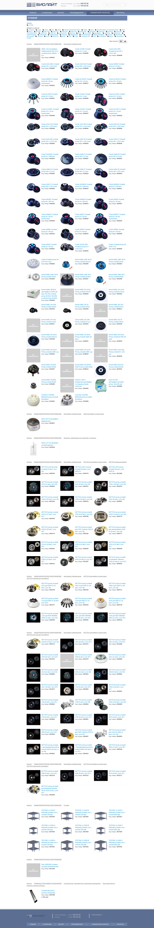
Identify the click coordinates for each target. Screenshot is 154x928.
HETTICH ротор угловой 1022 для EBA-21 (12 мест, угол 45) (49, 586)
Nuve (91, 30)
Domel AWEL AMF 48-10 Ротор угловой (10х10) (83, 261)
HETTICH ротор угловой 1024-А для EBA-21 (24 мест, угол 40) (83, 586)
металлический (85, 34)
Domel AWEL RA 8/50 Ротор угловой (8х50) (48, 381)
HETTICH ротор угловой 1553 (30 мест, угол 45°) (49, 656)
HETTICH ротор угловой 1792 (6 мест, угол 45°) (49, 701)
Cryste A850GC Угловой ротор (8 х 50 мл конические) (49, 81)
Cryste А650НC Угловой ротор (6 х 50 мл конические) (49, 217)
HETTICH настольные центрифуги (38, 635)
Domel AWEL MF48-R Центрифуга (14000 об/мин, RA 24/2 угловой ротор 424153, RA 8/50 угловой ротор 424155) (49, 294)
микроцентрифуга (98, 34)
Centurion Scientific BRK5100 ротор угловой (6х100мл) (49, 397)
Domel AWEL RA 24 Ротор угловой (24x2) (82, 306)
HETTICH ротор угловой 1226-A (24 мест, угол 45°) (83, 544)
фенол (110, 36)
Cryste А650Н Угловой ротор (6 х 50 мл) (116, 200)
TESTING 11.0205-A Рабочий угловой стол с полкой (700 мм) (49, 827)
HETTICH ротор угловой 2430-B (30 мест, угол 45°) (49, 529)
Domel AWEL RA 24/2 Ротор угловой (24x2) (116, 306)
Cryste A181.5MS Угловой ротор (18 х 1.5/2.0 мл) (50, 65)
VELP (122, 30)
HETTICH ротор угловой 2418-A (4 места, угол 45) (117, 513)
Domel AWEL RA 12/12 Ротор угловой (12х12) (116, 291)
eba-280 (37, 31)
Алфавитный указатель (100, 13)
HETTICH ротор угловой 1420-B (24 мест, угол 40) (50, 641)
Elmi (52, 30)
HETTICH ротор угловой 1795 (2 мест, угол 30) (83, 701)
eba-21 (30, 31)
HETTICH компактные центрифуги (38, 578)
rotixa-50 (109, 31)
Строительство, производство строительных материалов (82, 883)
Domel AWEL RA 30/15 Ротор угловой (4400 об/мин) (83, 337)
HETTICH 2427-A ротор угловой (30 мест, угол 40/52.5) (83, 469)
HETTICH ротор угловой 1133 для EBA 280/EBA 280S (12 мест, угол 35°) (49, 616)
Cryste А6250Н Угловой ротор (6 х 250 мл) (117, 185)
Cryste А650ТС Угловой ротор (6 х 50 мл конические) (117, 217)
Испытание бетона (109, 883)
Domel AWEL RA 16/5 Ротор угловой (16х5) (48, 306)
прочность (55, 36)
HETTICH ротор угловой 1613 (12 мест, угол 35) (49, 671)
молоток (109, 34)
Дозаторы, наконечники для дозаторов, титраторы (80, 438)
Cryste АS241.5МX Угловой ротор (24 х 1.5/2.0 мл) (82, 247)
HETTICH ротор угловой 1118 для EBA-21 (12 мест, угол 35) (83, 601)
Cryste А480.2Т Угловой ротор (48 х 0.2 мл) (83, 170)
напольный (118, 34)
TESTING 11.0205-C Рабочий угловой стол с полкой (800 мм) (117, 827)
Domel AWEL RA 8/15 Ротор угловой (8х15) (116, 366)
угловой (30, 25)
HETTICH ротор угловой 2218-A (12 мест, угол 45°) (49, 514)
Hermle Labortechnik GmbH (71, 30)
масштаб (63, 34)
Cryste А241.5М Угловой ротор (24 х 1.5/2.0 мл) (83, 125)
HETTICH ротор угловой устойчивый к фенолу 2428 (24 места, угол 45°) (117, 559)
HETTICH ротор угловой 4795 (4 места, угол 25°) (83, 716)
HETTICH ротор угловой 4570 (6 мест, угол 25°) (117, 772)
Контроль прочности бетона (36, 885)
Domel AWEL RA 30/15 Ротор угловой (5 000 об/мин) (117, 337)
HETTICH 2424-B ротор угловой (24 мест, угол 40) (49, 469)
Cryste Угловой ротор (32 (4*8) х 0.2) (117, 245)
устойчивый (101, 36)
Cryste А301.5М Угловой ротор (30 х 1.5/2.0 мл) (49, 140)
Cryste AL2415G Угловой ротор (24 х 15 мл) (117, 80)
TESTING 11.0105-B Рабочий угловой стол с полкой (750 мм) (83, 812)
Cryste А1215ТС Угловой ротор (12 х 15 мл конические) (117, 111)
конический (42, 34)
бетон (79, 33)
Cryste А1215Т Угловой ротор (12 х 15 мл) (83, 110)
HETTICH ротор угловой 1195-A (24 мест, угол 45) (83, 498)
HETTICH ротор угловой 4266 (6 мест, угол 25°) (83, 772)
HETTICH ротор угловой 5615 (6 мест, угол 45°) (117, 716)
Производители (76, 13)
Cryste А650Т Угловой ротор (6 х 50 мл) (82, 215)
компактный (116, 33)
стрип (75, 36)
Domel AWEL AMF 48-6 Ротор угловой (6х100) (83, 276)
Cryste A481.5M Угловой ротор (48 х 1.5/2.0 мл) (83, 65)
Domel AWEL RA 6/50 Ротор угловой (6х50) (48, 366)
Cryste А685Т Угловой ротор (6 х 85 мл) (82, 230)
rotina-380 (92, 31)
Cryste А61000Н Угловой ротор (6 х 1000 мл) (83, 185)
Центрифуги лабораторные (72, 44)
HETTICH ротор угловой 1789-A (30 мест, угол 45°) (117, 687)
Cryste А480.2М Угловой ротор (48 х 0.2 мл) (117, 155)
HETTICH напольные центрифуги (37, 766)
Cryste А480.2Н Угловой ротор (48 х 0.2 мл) (49, 170)
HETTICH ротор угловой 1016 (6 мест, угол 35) (83, 483)
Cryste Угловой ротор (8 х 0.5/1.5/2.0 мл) (50, 261)
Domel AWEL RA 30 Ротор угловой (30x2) (116, 321)
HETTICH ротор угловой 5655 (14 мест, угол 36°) (117, 746)
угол (93, 36)
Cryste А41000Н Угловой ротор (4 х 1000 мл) (49, 155)
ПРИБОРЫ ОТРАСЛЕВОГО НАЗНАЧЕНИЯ (47, 883)
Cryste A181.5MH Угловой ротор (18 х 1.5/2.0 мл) (115, 51)
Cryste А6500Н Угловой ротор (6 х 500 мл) (83, 200)
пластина (39, 36)
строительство (84, 36)
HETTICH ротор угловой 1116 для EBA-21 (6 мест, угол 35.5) (50, 601)
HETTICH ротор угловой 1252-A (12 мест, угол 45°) (117, 544)
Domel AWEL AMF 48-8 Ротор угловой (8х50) (116, 276)
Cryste (38, 30)
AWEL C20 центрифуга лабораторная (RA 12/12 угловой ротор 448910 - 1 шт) (50, 52)
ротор (63, 36)
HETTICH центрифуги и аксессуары (95, 462)
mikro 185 (46, 31)
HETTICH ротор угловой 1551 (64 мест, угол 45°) (83, 641)
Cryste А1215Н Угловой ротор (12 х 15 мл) (117, 95)
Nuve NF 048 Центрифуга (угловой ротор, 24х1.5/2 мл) (116, 382)
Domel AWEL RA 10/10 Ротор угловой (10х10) (82, 291)
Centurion (31, 30)
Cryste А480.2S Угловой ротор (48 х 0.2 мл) (83, 155)
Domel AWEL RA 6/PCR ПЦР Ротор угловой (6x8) (83, 366)
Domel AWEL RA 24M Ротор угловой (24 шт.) (83, 321)
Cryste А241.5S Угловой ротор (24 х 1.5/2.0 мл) (49, 125)
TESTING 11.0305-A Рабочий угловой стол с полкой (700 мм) (49, 842)
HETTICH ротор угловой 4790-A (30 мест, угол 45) (117, 701)
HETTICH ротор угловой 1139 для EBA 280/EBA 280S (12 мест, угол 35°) (117, 616)
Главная (32, 13)
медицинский (73, 34)
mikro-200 (64, 31)
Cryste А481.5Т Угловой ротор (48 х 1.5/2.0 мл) (49, 185)
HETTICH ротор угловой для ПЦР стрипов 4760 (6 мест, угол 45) (84, 732)
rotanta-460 (82, 31)
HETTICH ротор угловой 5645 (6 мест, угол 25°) (49, 731)
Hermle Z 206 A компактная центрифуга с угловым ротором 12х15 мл (83, 383)
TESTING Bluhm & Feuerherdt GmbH (107, 30)
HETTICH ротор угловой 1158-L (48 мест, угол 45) (117, 483)
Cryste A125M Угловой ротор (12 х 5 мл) (82, 50)
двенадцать (97, 33)
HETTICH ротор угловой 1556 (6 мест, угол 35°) (83, 656)
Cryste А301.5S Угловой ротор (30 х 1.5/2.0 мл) (117, 125)
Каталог (61, 13)
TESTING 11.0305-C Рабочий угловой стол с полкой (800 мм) (117, 842)
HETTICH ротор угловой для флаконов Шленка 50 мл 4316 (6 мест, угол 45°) (49, 789)
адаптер (71, 33)
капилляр (106, 33)
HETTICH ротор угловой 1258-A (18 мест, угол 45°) (49, 559)
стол (69, 36)
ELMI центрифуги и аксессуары (94, 414)
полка (47, 36)
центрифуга (119, 36)
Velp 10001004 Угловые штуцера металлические (49, 865)
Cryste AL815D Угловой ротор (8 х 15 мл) (49, 95)
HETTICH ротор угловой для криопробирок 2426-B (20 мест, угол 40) (117, 529)
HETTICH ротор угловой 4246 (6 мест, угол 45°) (49, 772)
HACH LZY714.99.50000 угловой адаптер (49, 444)
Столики (66, 805)
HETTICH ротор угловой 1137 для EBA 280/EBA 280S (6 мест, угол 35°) (83, 616)
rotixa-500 (118, 31)
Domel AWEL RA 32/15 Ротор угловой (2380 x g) (49, 351)
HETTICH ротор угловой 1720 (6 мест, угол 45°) (83, 686)
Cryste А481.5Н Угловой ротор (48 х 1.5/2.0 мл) (117, 170)
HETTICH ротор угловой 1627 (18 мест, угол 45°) (49, 686)
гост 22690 (87, 33)
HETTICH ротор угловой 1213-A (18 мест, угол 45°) (49, 544)
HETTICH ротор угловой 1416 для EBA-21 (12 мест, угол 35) (117, 601)
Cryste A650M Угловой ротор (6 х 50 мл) (116, 65)
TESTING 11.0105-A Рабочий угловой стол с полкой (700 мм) (49, 812)
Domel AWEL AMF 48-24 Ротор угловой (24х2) (117, 261)
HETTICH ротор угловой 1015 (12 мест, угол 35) (49, 483)
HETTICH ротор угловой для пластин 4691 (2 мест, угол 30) (117, 732)
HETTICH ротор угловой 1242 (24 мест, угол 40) (117, 498)
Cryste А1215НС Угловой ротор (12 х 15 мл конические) (50, 111)
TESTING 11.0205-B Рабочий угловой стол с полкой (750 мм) (83, 827)
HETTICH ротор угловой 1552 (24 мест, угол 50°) (117, 641)
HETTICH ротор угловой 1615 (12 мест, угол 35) (83, 671)
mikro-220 (73, 31)
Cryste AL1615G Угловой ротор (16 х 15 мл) (83, 80)
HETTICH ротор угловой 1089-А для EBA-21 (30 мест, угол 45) (117, 586)
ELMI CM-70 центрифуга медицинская (49, 420)
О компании (47, 13)
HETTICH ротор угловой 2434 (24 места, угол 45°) (84, 558)
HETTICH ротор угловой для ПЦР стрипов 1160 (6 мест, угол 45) (84, 529)
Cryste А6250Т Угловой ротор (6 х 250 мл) (49, 200)
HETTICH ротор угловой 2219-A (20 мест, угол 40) (83, 513)
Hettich (84, 30)
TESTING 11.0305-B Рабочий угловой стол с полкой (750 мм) (83, 842)
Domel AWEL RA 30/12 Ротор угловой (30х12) (49, 336)
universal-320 (62, 33)
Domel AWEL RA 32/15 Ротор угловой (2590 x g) (83, 351)
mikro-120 (55, 31)
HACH (58, 30)
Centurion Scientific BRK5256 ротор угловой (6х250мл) (83, 397)
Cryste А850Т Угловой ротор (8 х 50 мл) (49, 245)
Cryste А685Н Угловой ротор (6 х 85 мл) (49, 230)
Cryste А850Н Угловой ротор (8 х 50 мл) (116, 230)
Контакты (120, 13)
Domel (45, 30)
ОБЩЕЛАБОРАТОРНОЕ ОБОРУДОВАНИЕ (47, 44)
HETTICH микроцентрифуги (118, 462)
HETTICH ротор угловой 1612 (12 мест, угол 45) (117, 656)
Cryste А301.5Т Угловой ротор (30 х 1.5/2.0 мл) (117, 140)
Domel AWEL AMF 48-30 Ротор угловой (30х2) (49, 276)
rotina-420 (101, 31)
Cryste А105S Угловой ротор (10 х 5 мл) (82, 95)
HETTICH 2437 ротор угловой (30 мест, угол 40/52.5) (116, 469)
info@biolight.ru (97, 915)
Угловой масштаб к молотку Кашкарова (48, 892)
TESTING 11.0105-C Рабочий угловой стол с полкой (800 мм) (117, 812)
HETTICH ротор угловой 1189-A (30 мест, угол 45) (50, 498)
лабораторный (53, 34)
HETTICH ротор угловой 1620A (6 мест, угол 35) (117, 671)
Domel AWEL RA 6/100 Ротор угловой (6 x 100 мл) (116, 352)
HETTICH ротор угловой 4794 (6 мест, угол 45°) (49, 716)
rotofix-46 (52, 33)
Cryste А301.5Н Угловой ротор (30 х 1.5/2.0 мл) (83, 140)
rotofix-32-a (43, 33)
